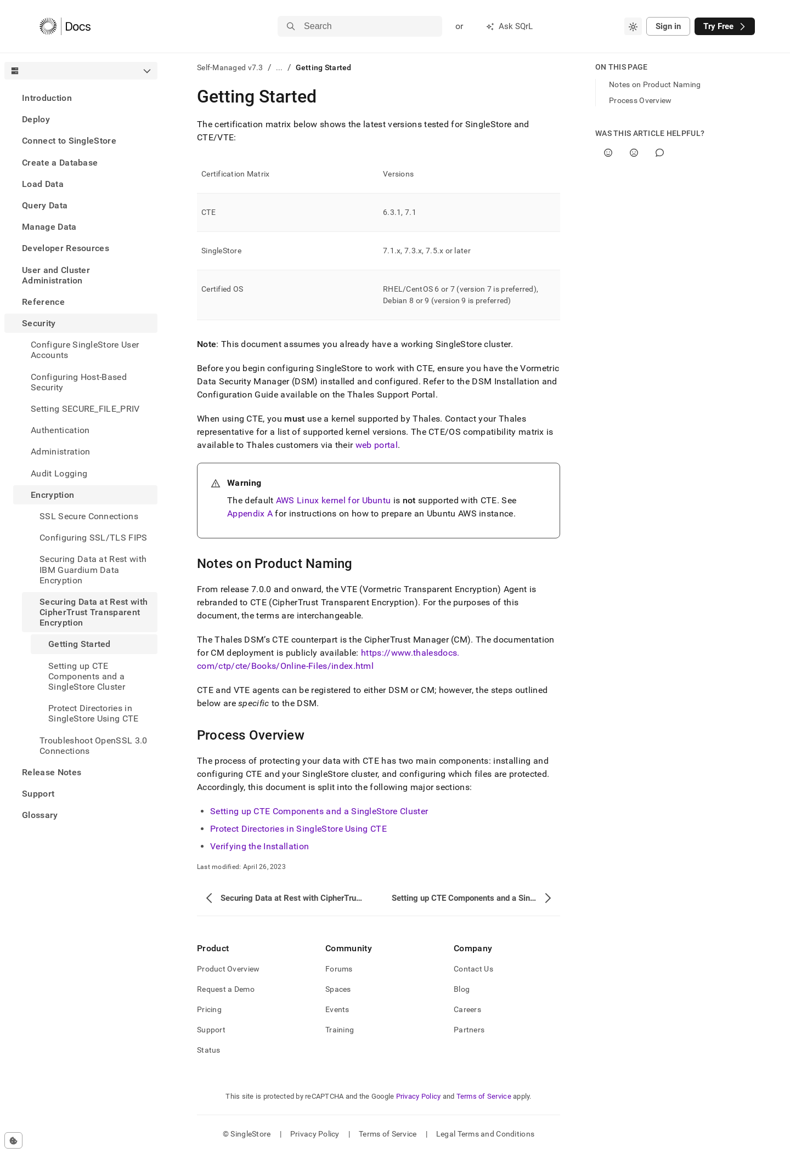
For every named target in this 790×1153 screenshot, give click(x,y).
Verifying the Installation (259, 846)
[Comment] (660, 152)
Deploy (36, 119)
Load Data (43, 184)
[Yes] (608, 152)
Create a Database (60, 162)
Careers (467, 1009)
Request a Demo (226, 989)
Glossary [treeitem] (40, 815)
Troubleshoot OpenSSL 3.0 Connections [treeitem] (94, 745)
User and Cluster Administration (56, 275)
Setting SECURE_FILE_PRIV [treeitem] (85, 409)
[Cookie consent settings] (13, 1140)
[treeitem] (80, 97)
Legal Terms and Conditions (485, 1133)
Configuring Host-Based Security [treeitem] (79, 382)
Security (39, 323)
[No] (634, 152)
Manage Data (49, 226)
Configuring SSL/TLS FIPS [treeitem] (94, 537)
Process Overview (640, 100)
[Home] (65, 26)
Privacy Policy (418, 1096)
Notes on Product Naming (655, 84)
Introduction (47, 98)
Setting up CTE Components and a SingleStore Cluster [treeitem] (86, 676)
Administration (60, 451)
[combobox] (633, 26)
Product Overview (228, 968)
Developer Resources (65, 248)
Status (209, 1050)
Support (38, 793)
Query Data (44, 205)
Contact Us (473, 968)
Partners (469, 1029)
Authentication (60, 430)
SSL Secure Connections (89, 516)
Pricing (209, 1009)
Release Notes (51, 772)
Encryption (52, 495)
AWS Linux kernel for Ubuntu (333, 500)
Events (337, 1009)
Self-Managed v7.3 (230, 67)
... (279, 67)
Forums (339, 968)
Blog (462, 989)
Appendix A (250, 513)
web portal (377, 445)
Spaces (338, 989)
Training (339, 1029)
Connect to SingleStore (69, 140)
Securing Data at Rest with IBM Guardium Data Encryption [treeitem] (93, 569)
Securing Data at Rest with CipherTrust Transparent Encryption (94, 612)
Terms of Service (483, 1096)
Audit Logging (59, 473)
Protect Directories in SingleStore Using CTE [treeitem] (93, 713)
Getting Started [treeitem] (79, 644)
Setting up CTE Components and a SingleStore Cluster (319, 811)
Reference (43, 302)
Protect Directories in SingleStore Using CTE (298, 828)
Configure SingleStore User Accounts (85, 349)
